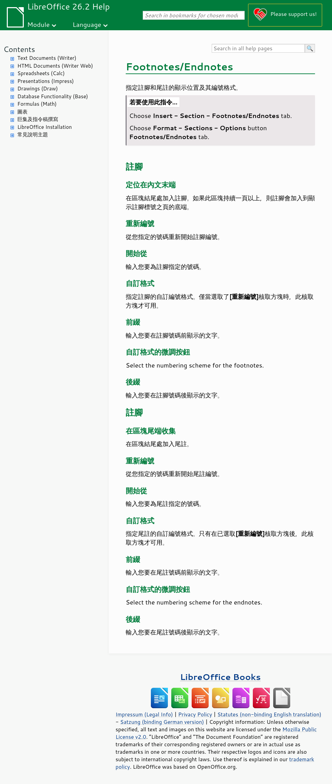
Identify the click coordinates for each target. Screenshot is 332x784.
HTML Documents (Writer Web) (55, 65)
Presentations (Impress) (45, 81)
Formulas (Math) (37, 103)
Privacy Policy (195, 714)
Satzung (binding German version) (162, 722)
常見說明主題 (32, 134)
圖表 (22, 111)
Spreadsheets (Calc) (41, 73)
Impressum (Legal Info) (144, 714)
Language (87, 24)
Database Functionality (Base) (52, 96)
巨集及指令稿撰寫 (37, 119)
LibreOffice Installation (44, 127)
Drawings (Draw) (37, 88)
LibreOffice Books (220, 677)
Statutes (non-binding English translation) (269, 714)
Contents (19, 49)
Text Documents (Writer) (46, 58)
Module (38, 24)
